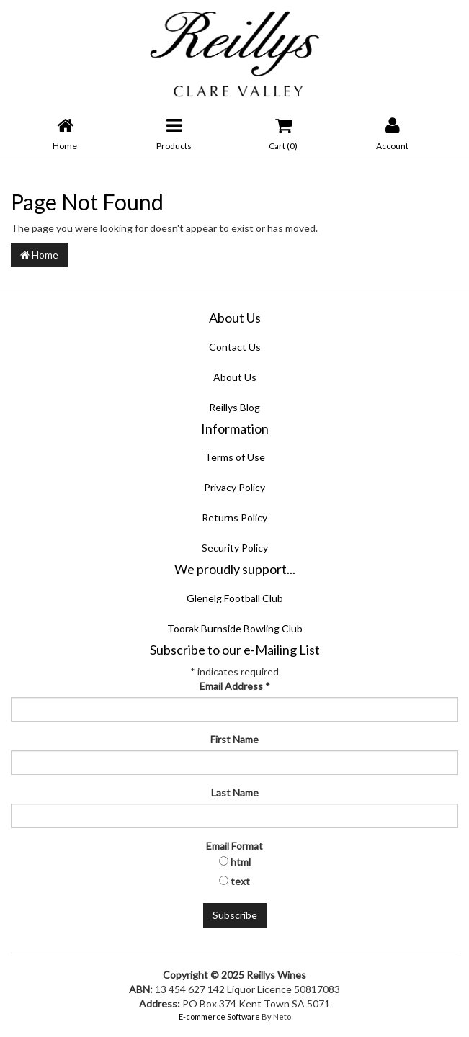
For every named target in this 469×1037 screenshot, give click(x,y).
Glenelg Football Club (235, 598)
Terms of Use (235, 457)
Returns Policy (234, 517)
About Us (234, 377)
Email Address (235, 686)
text (240, 881)
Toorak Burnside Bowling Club (235, 628)
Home (39, 254)
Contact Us (235, 347)
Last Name (235, 792)
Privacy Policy (234, 487)
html (241, 862)
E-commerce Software (219, 1016)
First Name (234, 739)
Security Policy (235, 548)
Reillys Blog (234, 407)
